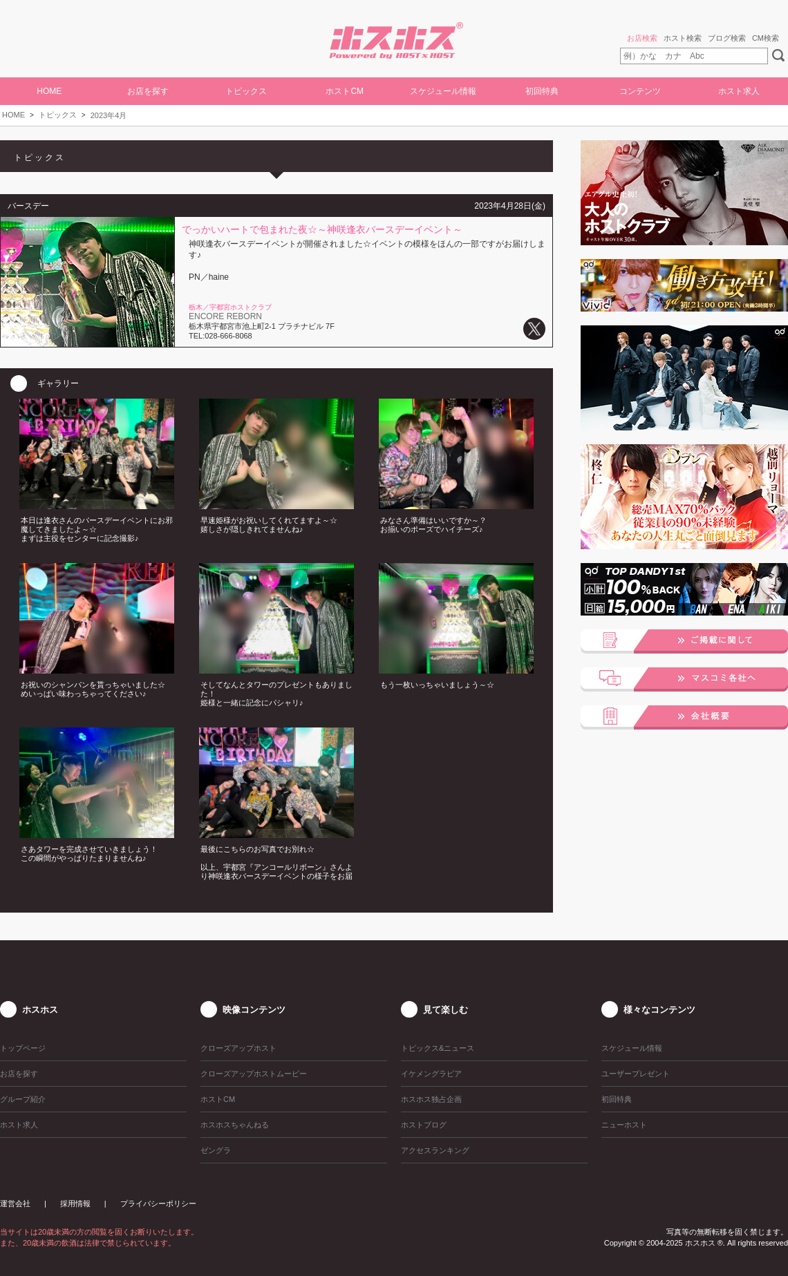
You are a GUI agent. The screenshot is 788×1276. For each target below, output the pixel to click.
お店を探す (148, 91)
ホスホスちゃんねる (234, 1125)
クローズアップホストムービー (253, 1073)
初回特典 (542, 91)
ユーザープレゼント (635, 1073)
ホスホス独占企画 (431, 1099)
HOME (49, 91)
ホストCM (345, 91)
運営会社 (15, 1203)
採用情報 (75, 1203)
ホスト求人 (739, 91)
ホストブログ (424, 1125)
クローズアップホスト (238, 1048)
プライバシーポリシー (158, 1203)
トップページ (23, 1048)
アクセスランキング (435, 1150)
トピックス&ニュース (437, 1048)
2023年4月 (109, 115)
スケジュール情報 (443, 91)
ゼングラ (215, 1150)
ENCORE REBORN (225, 316)
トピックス (58, 115)
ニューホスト (624, 1125)
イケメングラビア (431, 1073)
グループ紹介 (23, 1099)
